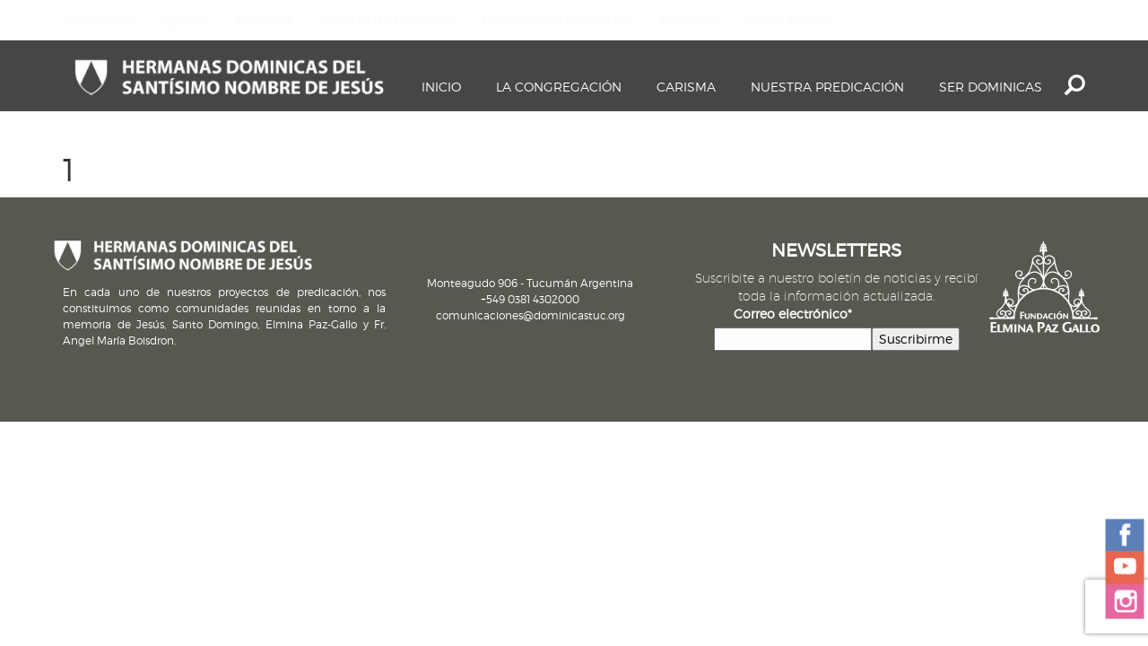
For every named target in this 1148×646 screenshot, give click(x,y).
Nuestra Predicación (827, 86)
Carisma (686, 86)
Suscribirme (915, 338)
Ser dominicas (990, 86)
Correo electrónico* (793, 313)
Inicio (441, 86)
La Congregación (559, 86)
